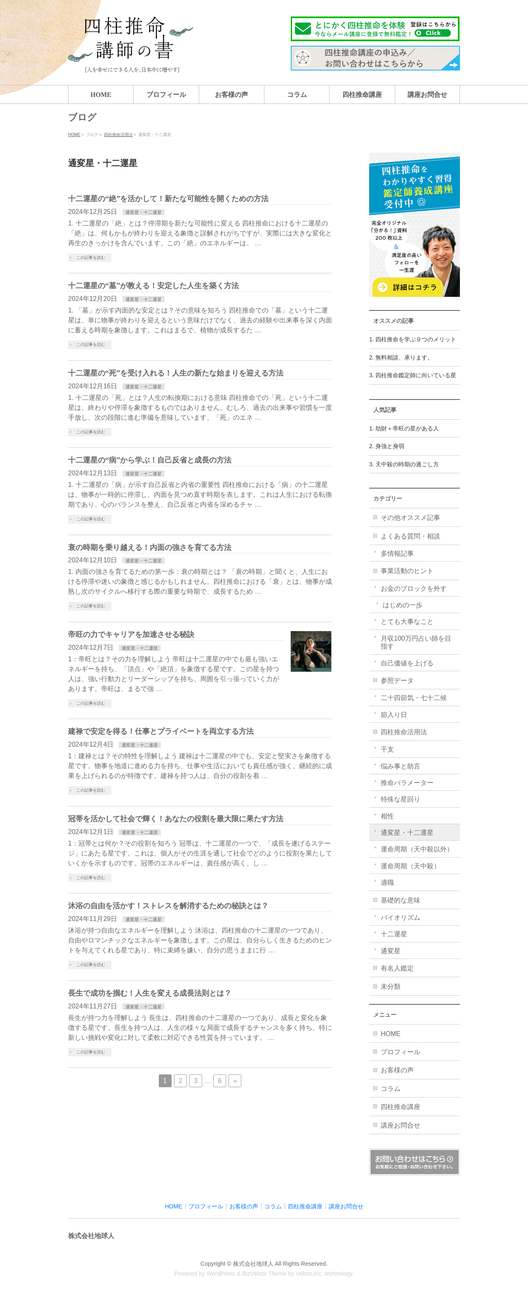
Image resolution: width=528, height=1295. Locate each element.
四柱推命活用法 (404, 732)
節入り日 (394, 714)
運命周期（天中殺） (410, 866)
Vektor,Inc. (309, 1273)
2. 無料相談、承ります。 (401, 358)
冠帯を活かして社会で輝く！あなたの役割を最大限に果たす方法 (175, 819)
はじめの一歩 (402, 605)
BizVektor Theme (264, 1273)
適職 (387, 882)
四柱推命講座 (400, 1106)
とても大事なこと (407, 621)
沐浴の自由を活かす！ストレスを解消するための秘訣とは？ (168, 906)
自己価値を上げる (407, 663)
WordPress (221, 1273)
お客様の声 (397, 1070)
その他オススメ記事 (410, 517)
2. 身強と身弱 (386, 446)
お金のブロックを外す (414, 588)
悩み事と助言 (400, 766)
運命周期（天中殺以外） (417, 849)
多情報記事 (397, 553)
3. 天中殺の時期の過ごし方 (404, 464)
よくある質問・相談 (410, 536)
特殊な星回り (400, 799)
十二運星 (394, 934)
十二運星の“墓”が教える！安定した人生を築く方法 (153, 286)
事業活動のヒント (407, 570)
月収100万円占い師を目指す (416, 642)
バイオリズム (400, 917)
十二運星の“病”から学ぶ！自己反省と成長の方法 (149, 460)
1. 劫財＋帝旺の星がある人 (404, 428)
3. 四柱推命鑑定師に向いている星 (412, 375)
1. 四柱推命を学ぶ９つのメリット (412, 339)
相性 (387, 816)
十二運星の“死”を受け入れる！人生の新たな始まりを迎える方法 (175, 373)
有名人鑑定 (397, 968)
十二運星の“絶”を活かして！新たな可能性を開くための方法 (168, 199)
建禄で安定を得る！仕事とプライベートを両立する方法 (161, 731)
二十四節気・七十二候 (414, 697)
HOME (391, 1033)
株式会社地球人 (253, 1263)
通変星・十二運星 (143, 212)
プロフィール (400, 1051)
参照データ (397, 680)
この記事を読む (90, 257)
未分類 (391, 986)
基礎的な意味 (400, 900)
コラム (391, 1088)
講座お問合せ (400, 1125)
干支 (387, 749)
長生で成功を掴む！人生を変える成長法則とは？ (149, 993)
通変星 (391, 950)
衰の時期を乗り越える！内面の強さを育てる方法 (149, 547)
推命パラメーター (407, 782)
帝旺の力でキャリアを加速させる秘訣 (131, 634)
